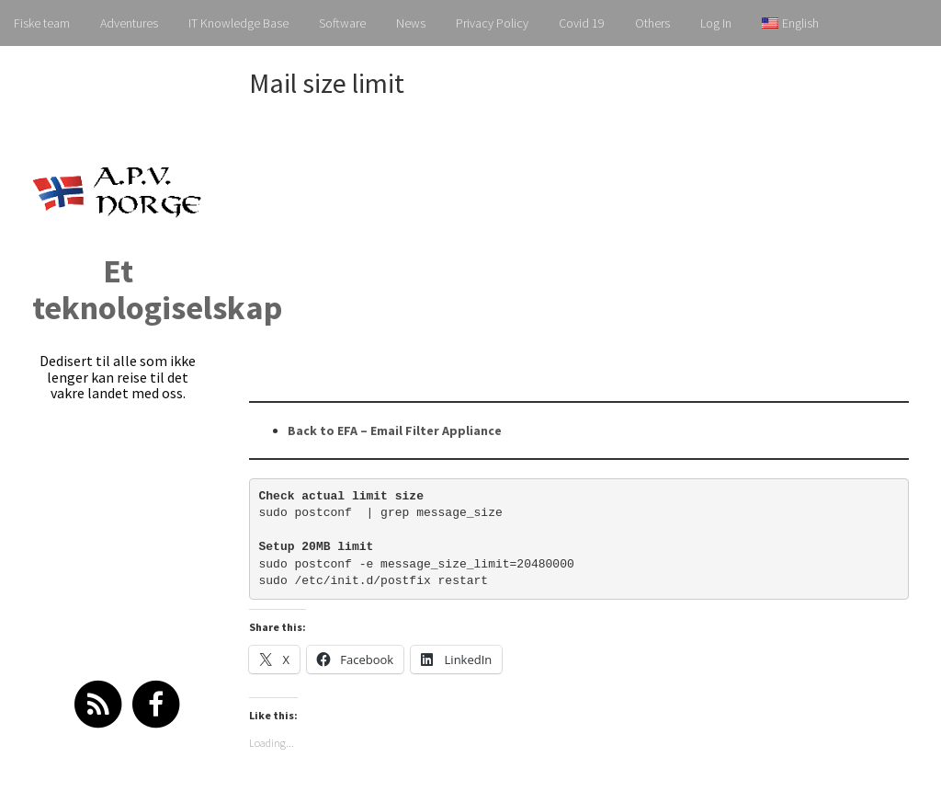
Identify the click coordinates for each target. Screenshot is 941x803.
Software (342, 23)
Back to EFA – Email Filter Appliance (395, 430)
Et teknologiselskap (157, 289)
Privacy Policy (492, 23)
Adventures (129, 23)
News (410, 23)
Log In (715, 23)
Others (652, 23)
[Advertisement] (595, 249)
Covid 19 (582, 23)
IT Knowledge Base (238, 23)
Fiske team (42, 23)
